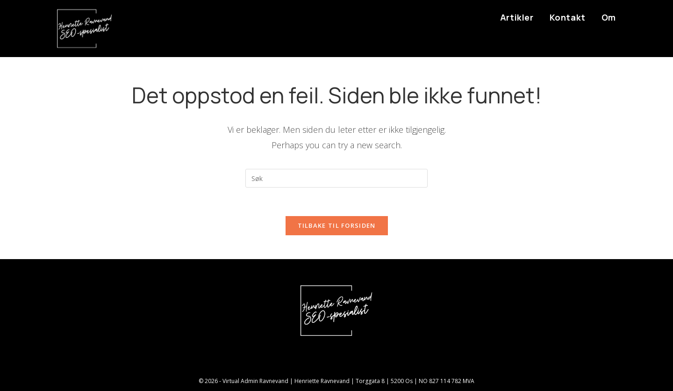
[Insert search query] (336, 178)
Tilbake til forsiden (337, 225)
